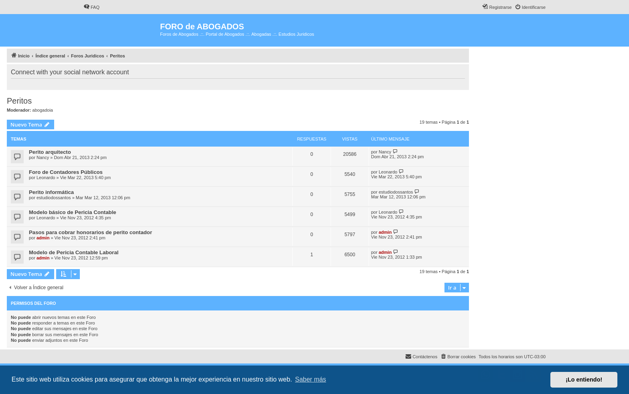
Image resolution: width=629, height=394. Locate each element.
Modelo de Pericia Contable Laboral (74, 252)
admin (43, 237)
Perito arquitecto (50, 152)
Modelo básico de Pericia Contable (72, 212)
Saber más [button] (310, 379)
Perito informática (51, 192)
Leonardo (46, 177)
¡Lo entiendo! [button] (584, 379)
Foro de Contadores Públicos (66, 172)
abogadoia (42, 110)
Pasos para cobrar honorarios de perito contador (90, 232)
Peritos (19, 100)
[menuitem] (91, 7)
